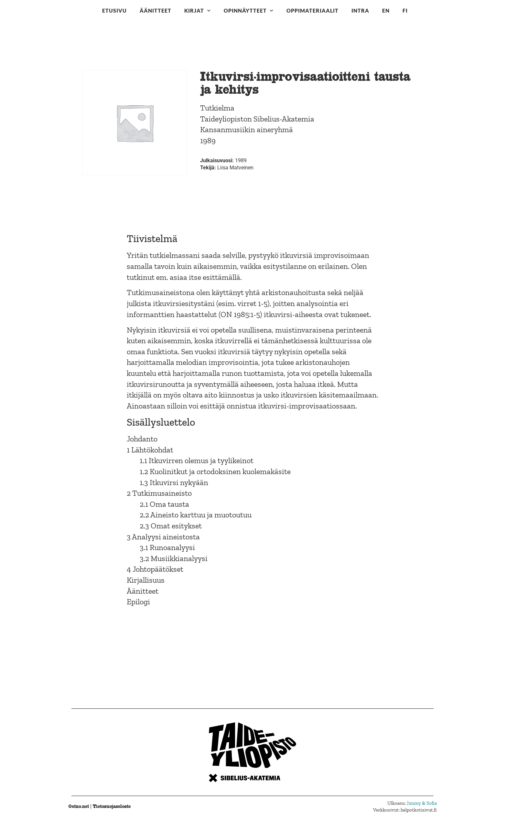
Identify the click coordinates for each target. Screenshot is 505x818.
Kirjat (197, 10)
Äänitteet (155, 10)
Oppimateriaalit (312, 10)
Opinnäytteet (249, 10)
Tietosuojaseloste (112, 806)
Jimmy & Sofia (421, 803)
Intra (360, 10)
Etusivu (114, 10)
